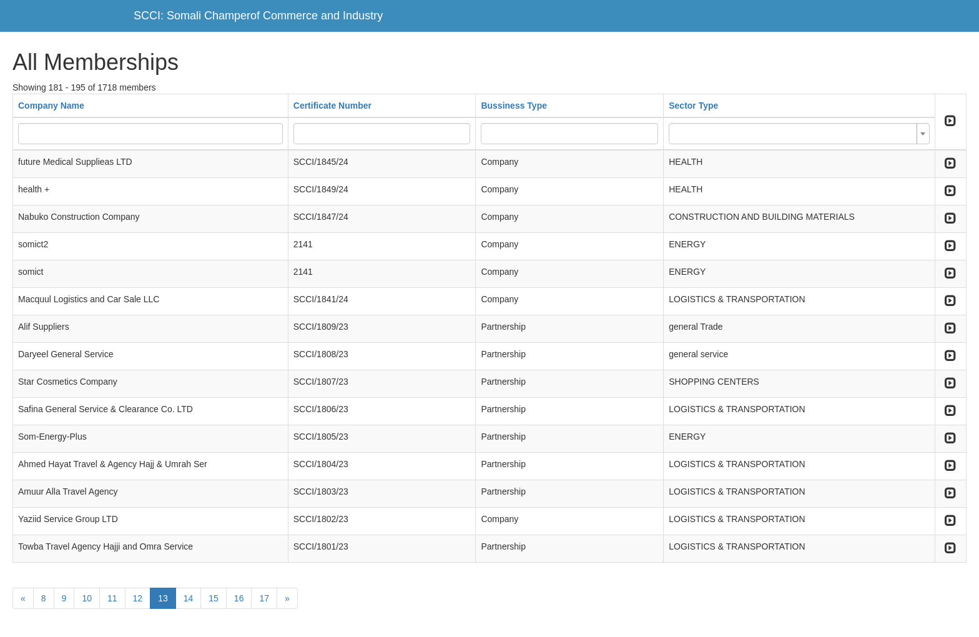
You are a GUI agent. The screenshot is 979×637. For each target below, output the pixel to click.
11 (112, 598)
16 (239, 598)
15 (214, 598)
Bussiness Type (514, 106)
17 (264, 598)
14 (189, 598)
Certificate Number (332, 106)
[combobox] (799, 133)
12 (138, 598)
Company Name (51, 106)
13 (163, 598)
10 (87, 598)
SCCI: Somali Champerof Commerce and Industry (258, 15)
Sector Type (693, 106)
